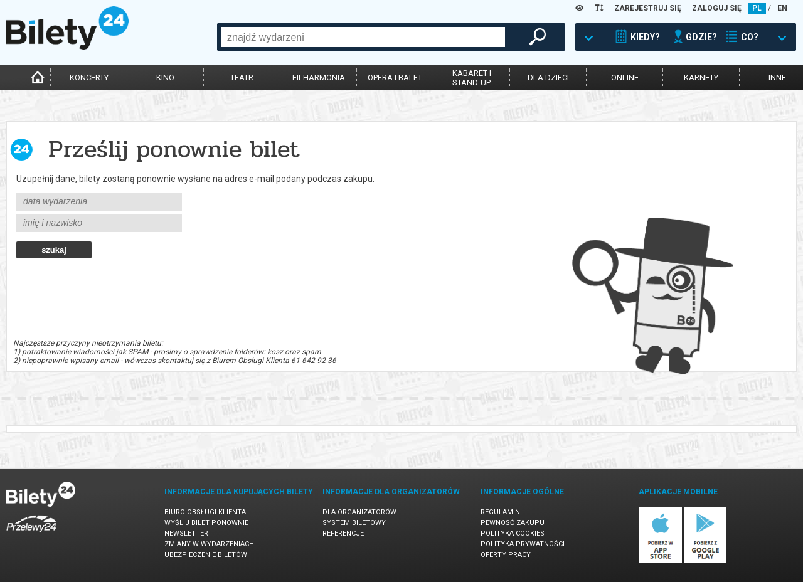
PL (757, 8)
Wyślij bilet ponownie (206, 523)
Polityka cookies (513, 533)
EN (782, 8)
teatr (241, 77)
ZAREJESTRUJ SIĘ (647, 8)
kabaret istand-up (471, 77)
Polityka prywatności (523, 544)
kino (165, 77)
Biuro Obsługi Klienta (205, 512)
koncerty (89, 77)
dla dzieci (548, 77)
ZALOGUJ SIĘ (717, 8)
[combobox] (363, 37)
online (625, 77)
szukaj (53, 250)
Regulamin (500, 512)
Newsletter (186, 533)
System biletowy (354, 523)
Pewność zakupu (513, 523)
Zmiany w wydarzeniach (209, 544)
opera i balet (395, 77)
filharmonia (318, 77)
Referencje (343, 533)
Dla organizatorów (359, 512)
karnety (701, 77)
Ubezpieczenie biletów (205, 555)
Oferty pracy (506, 555)
